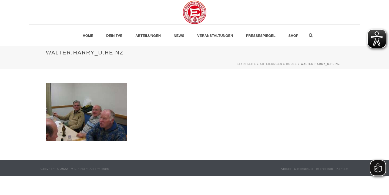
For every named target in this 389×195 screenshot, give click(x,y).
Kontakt (342, 168)
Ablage (286, 168)
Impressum (324, 168)
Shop (294, 36)
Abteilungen (148, 36)
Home (88, 36)
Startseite (246, 64)
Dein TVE (114, 36)
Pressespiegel (261, 36)
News (179, 36)
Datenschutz (304, 168)
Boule (291, 64)
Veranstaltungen (215, 36)
